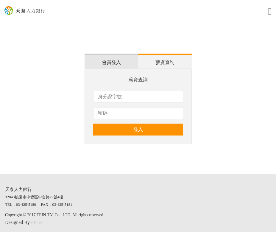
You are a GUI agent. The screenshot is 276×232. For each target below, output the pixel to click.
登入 (138, 129)
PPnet (36, 222)
